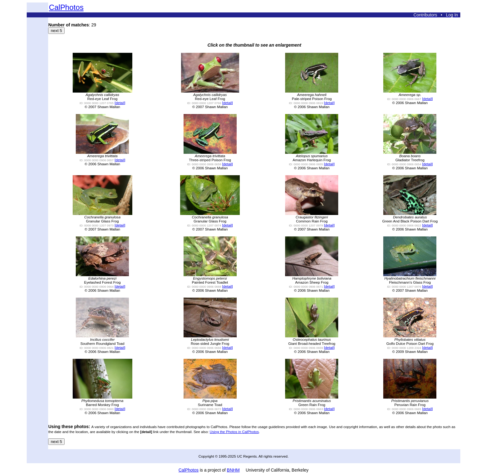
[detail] (120, 103)
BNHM (233, 470)
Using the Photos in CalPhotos (234, 432)
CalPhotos (66, 7)
